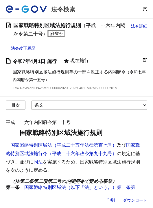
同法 (38, 161)
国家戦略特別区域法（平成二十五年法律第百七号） (63, 145)
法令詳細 (139, 26)
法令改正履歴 (23, 48)
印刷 (111, 200)
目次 (15, 105)
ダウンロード (135, 200)
